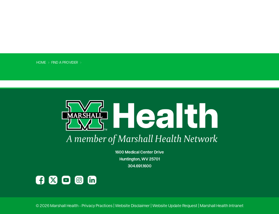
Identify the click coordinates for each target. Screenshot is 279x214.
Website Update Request (174, 206)
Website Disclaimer (132, 206)
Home (41, 63)
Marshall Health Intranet (222, 206)
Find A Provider (64, 63)
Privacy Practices (97, 206)
